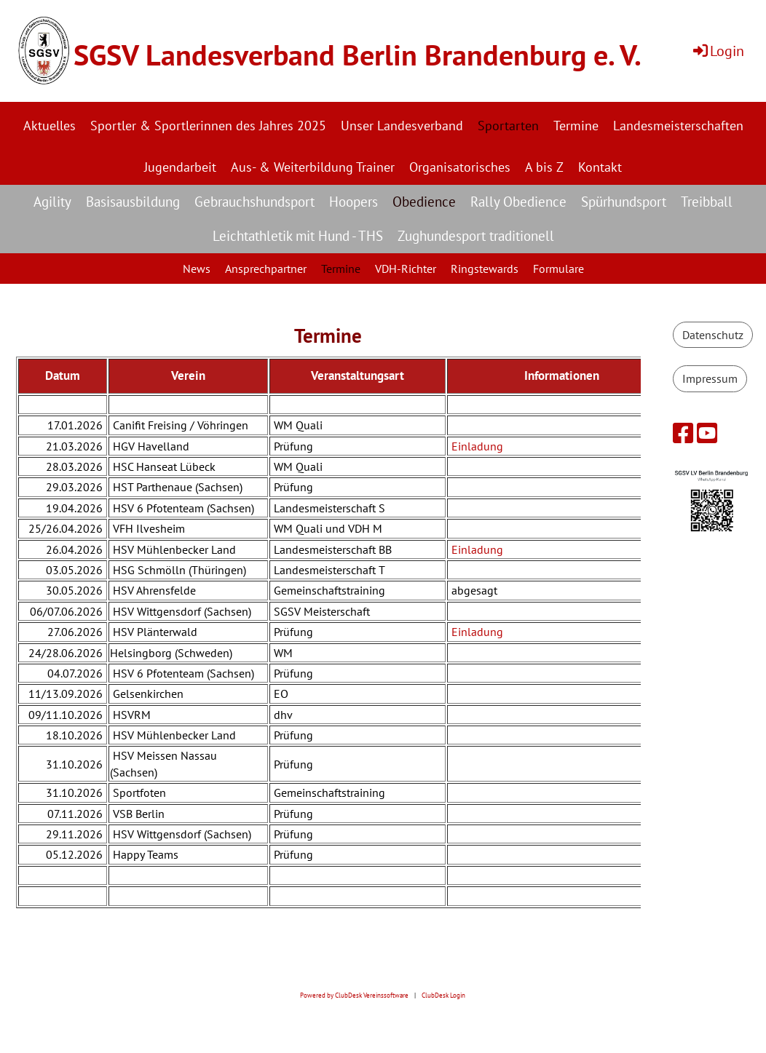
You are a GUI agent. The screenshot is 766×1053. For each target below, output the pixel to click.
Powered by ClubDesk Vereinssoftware (354, 995)
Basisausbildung (133, 201)
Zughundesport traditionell (476, 236)
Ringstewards (484, 268)
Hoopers (353, 201)
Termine (576, 125)
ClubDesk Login (443, 995)
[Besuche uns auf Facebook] (683, 433)
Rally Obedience (518, 201)
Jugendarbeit (180, 167)
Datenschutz (712, 334)
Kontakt (600, 167)
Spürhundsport (623, 201)
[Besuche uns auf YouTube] (707, 433)
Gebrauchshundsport (254, 201)
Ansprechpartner (266, 268)
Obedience (424, 201)
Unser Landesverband (402, 125)
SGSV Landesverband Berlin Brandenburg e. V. (357, 54)
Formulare (558, 268)
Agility (52, 201)
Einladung (477, 446)
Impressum (710, 378)
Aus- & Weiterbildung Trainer (313, 167)
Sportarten (508, 125)
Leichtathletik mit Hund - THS (298, 236)
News (196, 268)
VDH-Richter (405, 268)
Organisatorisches (459, 167)
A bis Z (544, 167)
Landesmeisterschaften (678, 125)
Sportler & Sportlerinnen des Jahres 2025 (208, 125)
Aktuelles (49, 125)
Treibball (707, 201)
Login (717, 50)
